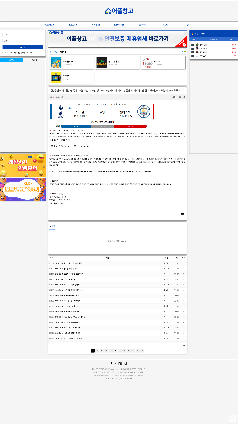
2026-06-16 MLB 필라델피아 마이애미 (68, 333)
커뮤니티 (188, 25)
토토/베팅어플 (119, 25)
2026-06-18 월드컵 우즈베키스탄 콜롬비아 (70, 263)
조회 (183, 258)
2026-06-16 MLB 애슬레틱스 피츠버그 (68, 295)
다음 (138, 351)
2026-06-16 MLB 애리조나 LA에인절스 (69, 290)
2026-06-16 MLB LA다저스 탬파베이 (68, 285)
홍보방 (165, 25)
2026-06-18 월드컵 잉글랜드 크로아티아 (69, 274)
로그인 (22, 47)
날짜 (176, 258)
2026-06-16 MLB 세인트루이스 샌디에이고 (70, 317)
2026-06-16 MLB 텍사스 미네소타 (67, 311)
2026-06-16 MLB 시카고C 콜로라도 (67, 306)
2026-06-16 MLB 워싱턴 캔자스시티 (68, 327)
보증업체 (142, 25)
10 (133, 350)
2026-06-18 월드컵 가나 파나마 (66, 269)
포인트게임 (49, 25)
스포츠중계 (73, 25)
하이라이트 (96, 25)
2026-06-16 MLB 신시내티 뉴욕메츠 (68, 322)
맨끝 (142, 351)
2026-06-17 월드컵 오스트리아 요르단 (68, 338)
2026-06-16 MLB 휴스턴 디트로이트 (68, 301)
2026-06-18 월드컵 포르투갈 (65, 279)
